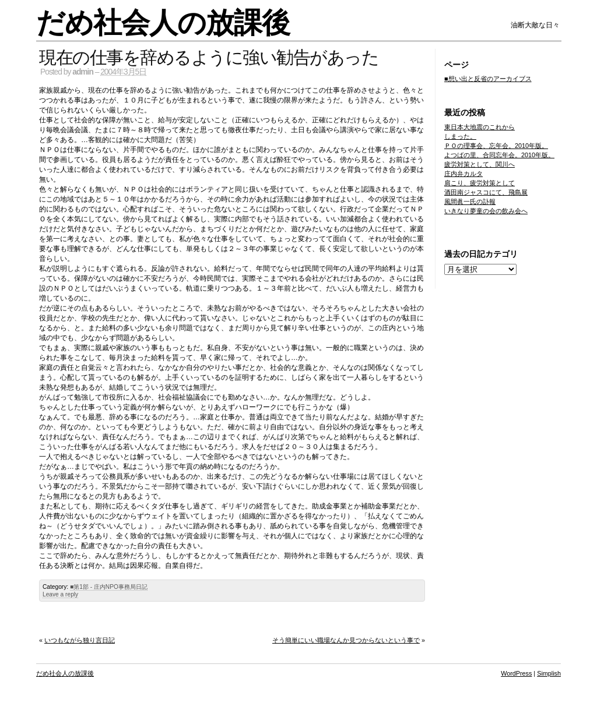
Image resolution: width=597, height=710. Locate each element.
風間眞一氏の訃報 (470, 201)
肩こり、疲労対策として (479, 182)
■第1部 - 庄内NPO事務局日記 (109, 587)
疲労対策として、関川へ (479, 164)
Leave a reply (60, 594)
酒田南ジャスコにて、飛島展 (486, 192)
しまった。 (460, 136)
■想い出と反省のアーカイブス (488, 78)
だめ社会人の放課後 (163, 23)
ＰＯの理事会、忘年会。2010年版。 (496, 145)
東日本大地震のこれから (479, 126)
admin (82, 72)
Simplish (549, 673)
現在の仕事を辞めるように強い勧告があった (208, 57)
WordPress (516, 673)
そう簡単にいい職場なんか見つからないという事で (346, 640)
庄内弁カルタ (463, 173)
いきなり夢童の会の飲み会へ (486, 210)
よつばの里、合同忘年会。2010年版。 (499, 154)
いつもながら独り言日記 (79, 640)
